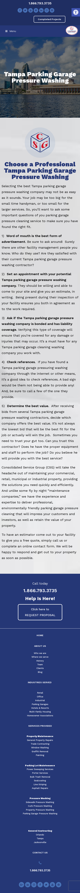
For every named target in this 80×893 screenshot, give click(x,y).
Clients (40, 668)
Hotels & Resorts (40, 708)
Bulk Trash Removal (40, 777)
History (40, 661)
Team (40, 664)
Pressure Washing (40, 798)
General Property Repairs (40, 740)
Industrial (40, 700)
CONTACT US (40, 852)
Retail (40, 693)
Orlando (40, 835)
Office (40, 696)
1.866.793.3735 (40, 3)
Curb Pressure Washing (40, 806)
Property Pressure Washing (40, 810)
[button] (76, 12)
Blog (40, 672)
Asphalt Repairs (40, 788)
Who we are (40, 653)
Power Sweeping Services (40, 769)
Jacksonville (40, 842)
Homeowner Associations (40, 715)
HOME (40, 635)
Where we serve (40, 657)
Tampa (40, 838)
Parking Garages (40, 704)
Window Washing (40, 747)
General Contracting (40, 831)
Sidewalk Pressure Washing (40, 802)
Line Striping (40, 784)
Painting (40, 755)
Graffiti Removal (40, 751)
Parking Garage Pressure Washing (40, 813)
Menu (10, 31)
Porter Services (40, 773)
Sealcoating (40, 780)
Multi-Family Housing (40, 711)
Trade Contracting (40, 744)
